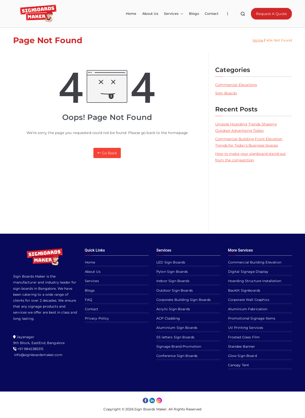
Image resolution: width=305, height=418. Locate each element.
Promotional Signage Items (251, 318)
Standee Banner (241, 346)
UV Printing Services (245, 327)
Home (131, 13)
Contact (212, 13)
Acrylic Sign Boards (173, 309)
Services (173, 14)
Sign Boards (226, 93)
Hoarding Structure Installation (254, 281)
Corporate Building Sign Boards (183, 300)
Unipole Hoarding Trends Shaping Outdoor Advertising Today (246, 127)
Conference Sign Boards (177, 356)
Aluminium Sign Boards (176, 327)
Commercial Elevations (236, 85)
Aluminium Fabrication (248, 309)
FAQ (88, 300)
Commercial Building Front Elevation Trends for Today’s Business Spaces (248, 142)
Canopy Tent (238, 365)
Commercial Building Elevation (254, 262)
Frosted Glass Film (244, 337)
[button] (180, 14)
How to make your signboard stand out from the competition (250, 156)
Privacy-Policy (97, 318)
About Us (150, 13)
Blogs (194, 13)
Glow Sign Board (242, 356)
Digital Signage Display (248, 271)
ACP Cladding (168, 318)
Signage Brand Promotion (178, 346)
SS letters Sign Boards (175, 337)
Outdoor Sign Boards (174, 290)
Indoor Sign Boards (172, 281)
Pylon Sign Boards (172, 271)
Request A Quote (271, 13)
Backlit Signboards (244, 290)
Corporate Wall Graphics (248, 300)
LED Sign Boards (170, 262)
